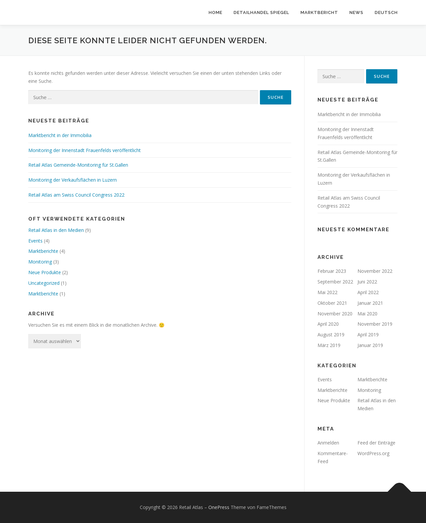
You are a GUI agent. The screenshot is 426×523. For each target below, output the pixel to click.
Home (215, 12)
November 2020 (335, 313)
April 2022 (368, 292)
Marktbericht (319, 12)
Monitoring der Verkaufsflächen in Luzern (72, 180)
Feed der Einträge (376, 442)
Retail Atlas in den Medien (56, 230)
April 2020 (328, 324)
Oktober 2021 (332, 303)
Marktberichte (43, 251)
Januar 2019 (370, 345)
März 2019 (329, 345)
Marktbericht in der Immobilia (60, 135)
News (356, 12)
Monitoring (40, 262)
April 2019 (368, 334)
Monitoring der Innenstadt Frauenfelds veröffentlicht (84, 150)
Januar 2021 (370, 303)
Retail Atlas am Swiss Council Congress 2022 (76, 195)
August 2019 (331, 334)
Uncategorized (44, 283)
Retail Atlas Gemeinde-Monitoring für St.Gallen (78, 165)
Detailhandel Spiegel (261, 12)
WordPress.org (373, 453)
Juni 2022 (367, 281)
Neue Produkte (44, 272)
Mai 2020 (367, 313)
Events (35, 241)
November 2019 (374, 324)
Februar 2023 (332, 271)
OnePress (218, 507)
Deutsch (386, 12)
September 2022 (335, 281)
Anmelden (328, 442)
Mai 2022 (327, 292)
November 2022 (374, 271)
